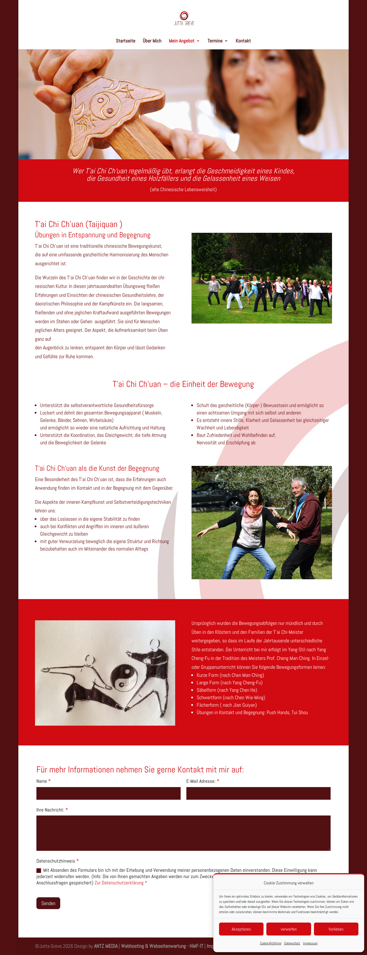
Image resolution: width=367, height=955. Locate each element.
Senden (48, 903)
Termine (215, 41)
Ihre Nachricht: (52, 810)
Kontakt (243, 41)
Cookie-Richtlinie (270, 943)
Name (43, 781)
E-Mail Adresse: (202, 781)
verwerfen (289, 929)
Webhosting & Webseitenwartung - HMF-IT (162, 946)
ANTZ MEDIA (106, 946)
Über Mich (152, 41)
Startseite (125, 41)
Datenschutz (292, 943)
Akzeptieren (241, 929)
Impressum (310, 943)
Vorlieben (336, 929)
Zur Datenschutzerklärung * (121, 883)
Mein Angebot (181, 41)
